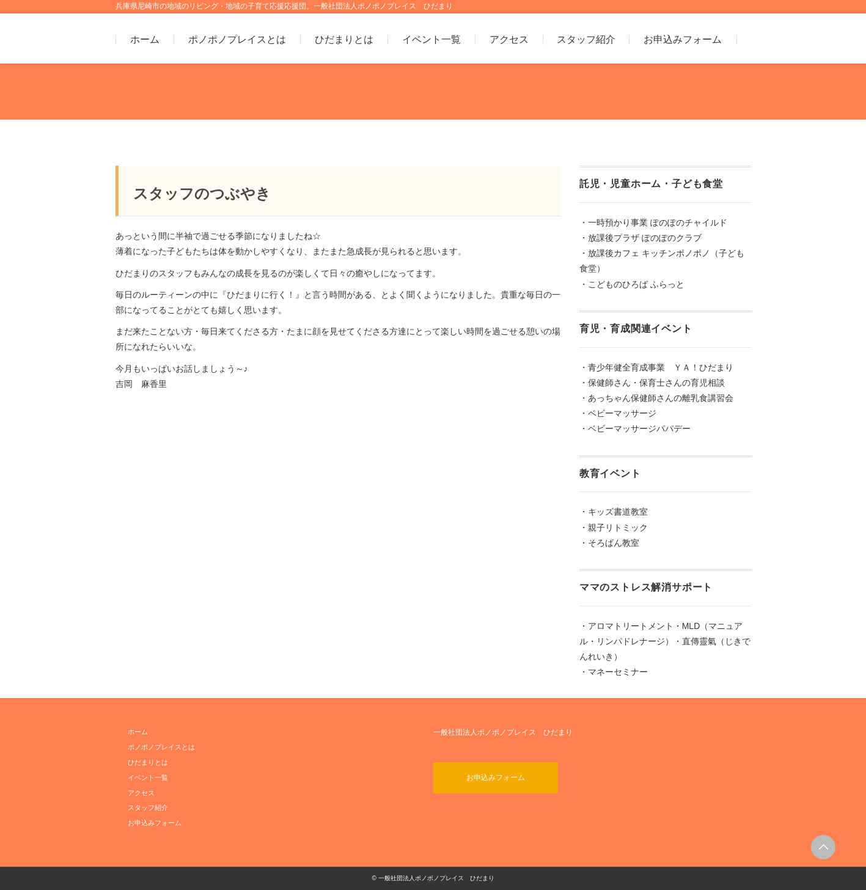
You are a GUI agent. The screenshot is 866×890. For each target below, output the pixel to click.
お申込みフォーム (683, 40)
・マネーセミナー (613, 672)
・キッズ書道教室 (613, 512)
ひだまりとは (344, 40)
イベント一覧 (431, 40)
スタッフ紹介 (586, 40)
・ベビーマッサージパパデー (635, 428)
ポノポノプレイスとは (237, 40)
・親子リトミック (613, 527)
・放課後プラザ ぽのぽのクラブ (640, 238)
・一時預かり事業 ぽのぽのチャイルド (653, 222)
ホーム (145, 40)
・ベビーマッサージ (617, 413)
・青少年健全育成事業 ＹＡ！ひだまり (656, 367)
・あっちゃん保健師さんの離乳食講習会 (656, 398)
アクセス (509, 40)
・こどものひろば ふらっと (631, 284)
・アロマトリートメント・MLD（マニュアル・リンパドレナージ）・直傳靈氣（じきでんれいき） (664, 641)
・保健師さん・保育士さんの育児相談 (652, 383)
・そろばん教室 (609, 543)
